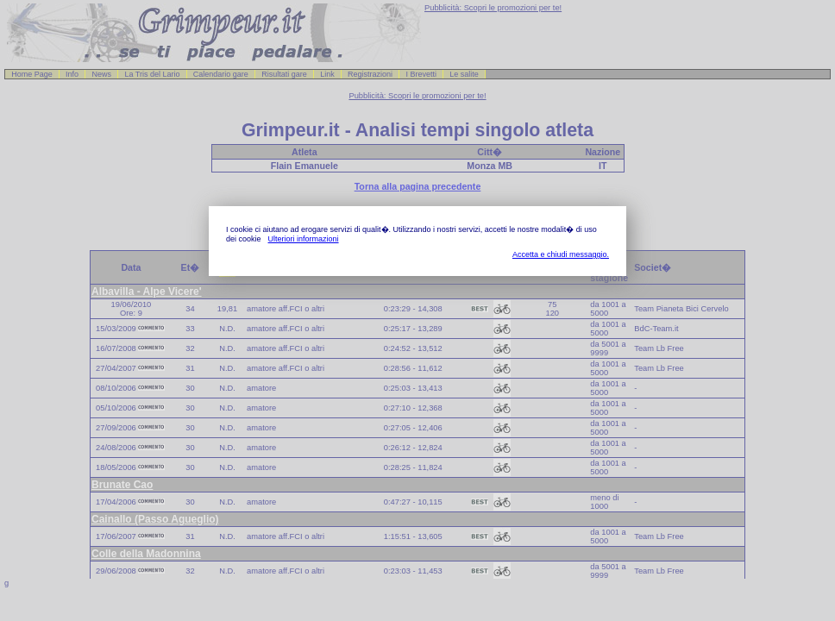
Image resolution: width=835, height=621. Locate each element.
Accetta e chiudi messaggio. (560, 254)
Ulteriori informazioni (303, 239)
